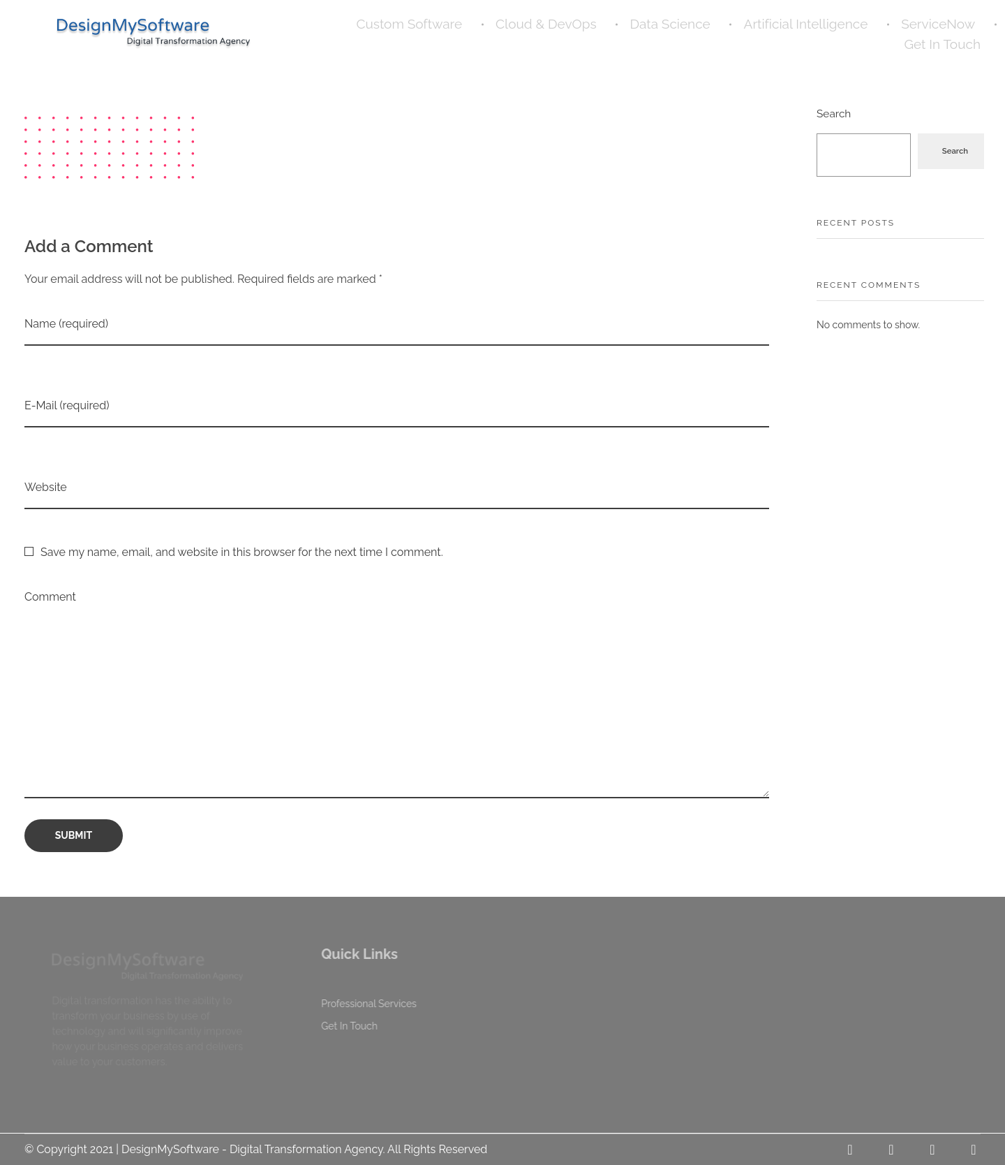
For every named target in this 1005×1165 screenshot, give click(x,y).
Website (45, 487)
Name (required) (66, 323)
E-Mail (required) (66, 405)
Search (834, 114)
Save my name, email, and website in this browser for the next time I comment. (241, 552)
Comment (50, 596)
